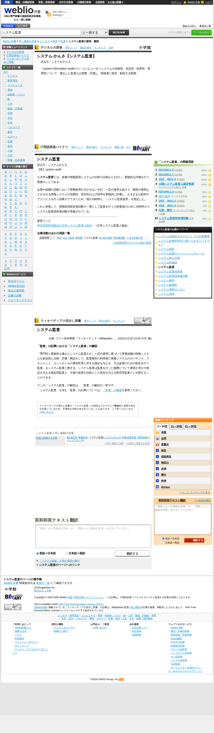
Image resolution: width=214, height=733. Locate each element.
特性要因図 (119, 238)
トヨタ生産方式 (134, 238)
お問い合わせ (46, 412)
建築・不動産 (15, 108)
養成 (122, 206)
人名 (9, 150)
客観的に (110, 194)
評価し (94, 73)
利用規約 (19, 638)
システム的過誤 (167, 262)
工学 (9, 103)
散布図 (78, 238)
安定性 (130, 68)
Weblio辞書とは (23, 627)
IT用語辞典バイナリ (54, 147)
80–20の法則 (105, 238)
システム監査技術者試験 (52, 211)
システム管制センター (171, 289)
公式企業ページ (140, 627)
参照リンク (44, 220)
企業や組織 (44, 189)
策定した (139, 199)
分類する (140, 372)
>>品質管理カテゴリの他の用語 (132, 242)
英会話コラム (16, 281)
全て (6, 72)
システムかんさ (57, 164)
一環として (93, 206)
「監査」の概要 (112, 390)
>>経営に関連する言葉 (138, 443)
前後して (50, 206)
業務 (40, 181)
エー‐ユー (165, 196)
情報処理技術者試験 (71, 206)
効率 (100, 194)
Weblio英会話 (16, 285)
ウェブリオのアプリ (64, 627)
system (47, 68)
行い (119, 177)
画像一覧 (119, 147)
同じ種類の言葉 (28, 41)
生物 (9, 141)
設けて (126, 189)
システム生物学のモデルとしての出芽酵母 (184, 236)
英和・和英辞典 (46, 2)
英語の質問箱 (16, 290)
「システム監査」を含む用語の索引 (59, 560)
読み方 (41, 164)
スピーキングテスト (20, 300)
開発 (135, 189)
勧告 (143, 194)
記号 (7, 268)
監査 (63, 41)
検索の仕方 (21, 631)
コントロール (62, 363)
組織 (130, 353)
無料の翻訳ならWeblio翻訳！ (59, 14)
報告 (94, 358)
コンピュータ (15, 85)
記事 (53, 346)
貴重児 (165, 444)
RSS (121, 679)
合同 (163, 438)
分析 (97, 177)
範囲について (122, 367)
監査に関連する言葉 (46, 438)
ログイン (176, 2)
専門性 (44, 353)
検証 (72, 358)
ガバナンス (137, 358)
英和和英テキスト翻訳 (56, 520)
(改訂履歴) (135, 607)
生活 (9, 122)
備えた (66, 353)
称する (71, 367)
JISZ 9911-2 (167, 179)
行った (109, 367)
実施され (75, 211)
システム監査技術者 (170, 271)
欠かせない (90, 189)
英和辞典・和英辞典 (181, 634)
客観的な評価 (133, 177)
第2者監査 (72, 437)
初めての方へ (190, 25)
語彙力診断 (15, 295)
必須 (163, 468)
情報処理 (75, 189)
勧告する (125, 73)
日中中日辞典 (66, 2)
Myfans (165, 487)
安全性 (85, 194)
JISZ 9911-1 (167, 200)
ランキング (100, 47)
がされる (45, 194)
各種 (64, 177)
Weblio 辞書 (193, 2)
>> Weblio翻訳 (202, 500)
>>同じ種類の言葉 (114, 443)
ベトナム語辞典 (179, 660)
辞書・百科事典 (16, 160)
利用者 (104, 358)
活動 (56, 189)
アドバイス (44, 199)
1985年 (96, 199)
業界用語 (12, 80)
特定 (163, 450)
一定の (109, 189)
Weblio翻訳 (176, 638)
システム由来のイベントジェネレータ (181, 253)
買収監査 (142, 437)
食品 (9, 146)
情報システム (59, 194)
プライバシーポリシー (26, 642)
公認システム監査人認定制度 (176, 183)
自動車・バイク (16, 94)
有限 (163, 432)
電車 (9, 89)
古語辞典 (100, 2)
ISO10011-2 (166, 169)
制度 (133, 73)
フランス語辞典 (179, 649)
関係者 (105, 73)
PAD (59, 238)
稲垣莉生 (166, 456)
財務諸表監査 (129, 437)
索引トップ (71, 47)
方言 (9, 155)
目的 (89, 372)
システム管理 (166, 293)
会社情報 (136, 631)
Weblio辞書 (40, 607)
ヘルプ (208, 2)
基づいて (116, 353)
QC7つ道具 (68, 238)
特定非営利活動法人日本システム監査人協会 (64, 225)
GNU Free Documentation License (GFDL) (80, 604)
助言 (114, 73)
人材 (116, 206)
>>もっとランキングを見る (195, 492)
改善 (122, 363)
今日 (100, 189)
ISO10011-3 (166, 191)
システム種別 (166, 280)
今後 (72, 372)
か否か (139, 367)
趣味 (9, 132)
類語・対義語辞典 (25, 2)
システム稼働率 (167, 284)
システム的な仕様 (169, 258)
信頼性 (119, 68)
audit (71, 68)
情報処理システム (81, 177)
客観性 (55, 353)
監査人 (75, 73)
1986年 (139, 206)
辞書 (7, 2)
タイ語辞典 (176, 656)
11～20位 (176, 426)
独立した (65, 73)
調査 (84, 73)
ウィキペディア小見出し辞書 (61, 320)
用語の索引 (86, 47)
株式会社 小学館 (42, 590)
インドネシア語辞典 (181, 653)
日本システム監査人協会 (112, 225)
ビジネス (45, 41)
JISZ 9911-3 (167, 205)
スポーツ (12, 136)
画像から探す (61, 631)
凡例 (110, 47)
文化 (9, 118)
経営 (55, 41)
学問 (9, 113)
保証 (97, 363)
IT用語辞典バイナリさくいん (88, 597)
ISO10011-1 (166, 174)
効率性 (141, 68)
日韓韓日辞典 (84, 2)
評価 (64, 358)
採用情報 (136, 634)
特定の (165, 462)
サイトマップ (22, 645)
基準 (116, 189)
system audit (53, 169)
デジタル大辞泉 (51, 47)
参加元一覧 (205, 25)
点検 (105, 177)
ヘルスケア (13, 127)
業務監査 (83, 437)
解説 (94, 346)
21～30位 (190, 426)
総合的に (48, 358)
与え (105, 363)
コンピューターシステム (97, 68)
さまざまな (134, 194)
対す (89, 363)
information (60, 68)
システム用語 (166, 249)
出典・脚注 (165, 210)
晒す (163, 474)
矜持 (163, 480)
